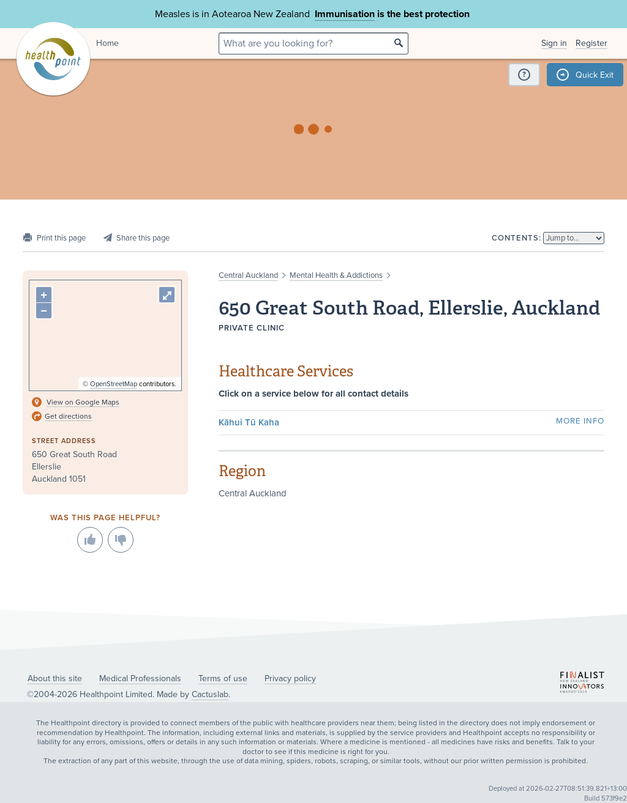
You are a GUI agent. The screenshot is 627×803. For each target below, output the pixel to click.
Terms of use (222, 678)
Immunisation (345, 14)
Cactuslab (210, 694)
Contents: (516, 238)
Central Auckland (248, 275)
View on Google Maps (83, 402)
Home (107, 43)
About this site (55, 678)
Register (591, 43)
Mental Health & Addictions (336, 275)
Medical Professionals (140, 678)
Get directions (68, 416)
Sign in (554, 43)
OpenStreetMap (113, 384)
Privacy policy (290, 678)
